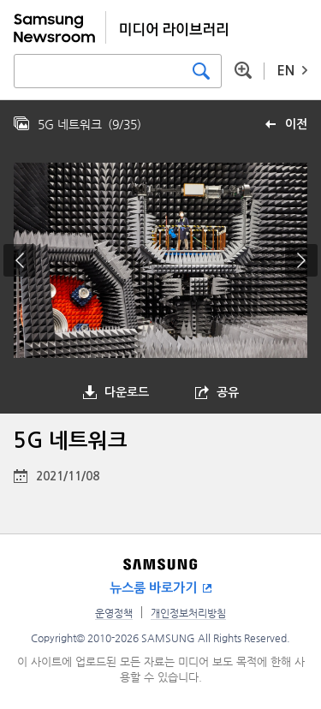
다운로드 (126, 392)
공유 (228, 392)
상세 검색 (243, 70)
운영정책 (114, 613)
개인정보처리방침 (188, 613)
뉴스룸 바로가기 (153, 587)
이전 (296, 124)
